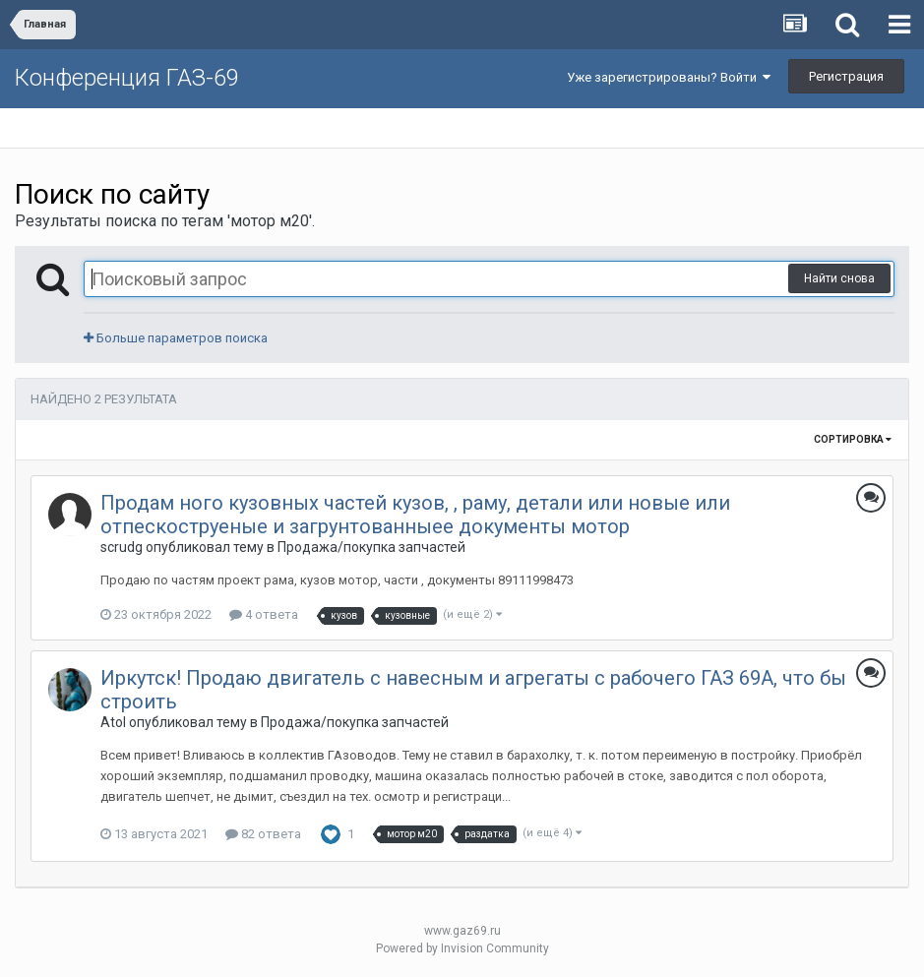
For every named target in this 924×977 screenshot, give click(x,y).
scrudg (121, 547)
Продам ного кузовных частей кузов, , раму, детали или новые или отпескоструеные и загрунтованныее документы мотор (415, 514)
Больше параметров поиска (176, 338)
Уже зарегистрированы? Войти (668, 77)
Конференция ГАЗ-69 (127, 78)
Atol (113, 722)
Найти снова (839, 278)
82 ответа (263, 833)
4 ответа (263, 614)
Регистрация (846, 76)
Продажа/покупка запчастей (371, 547)
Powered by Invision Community (462, 948)
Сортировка (853, 439)
